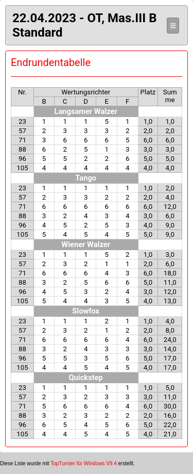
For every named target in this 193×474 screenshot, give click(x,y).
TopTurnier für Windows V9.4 (83, 463)
